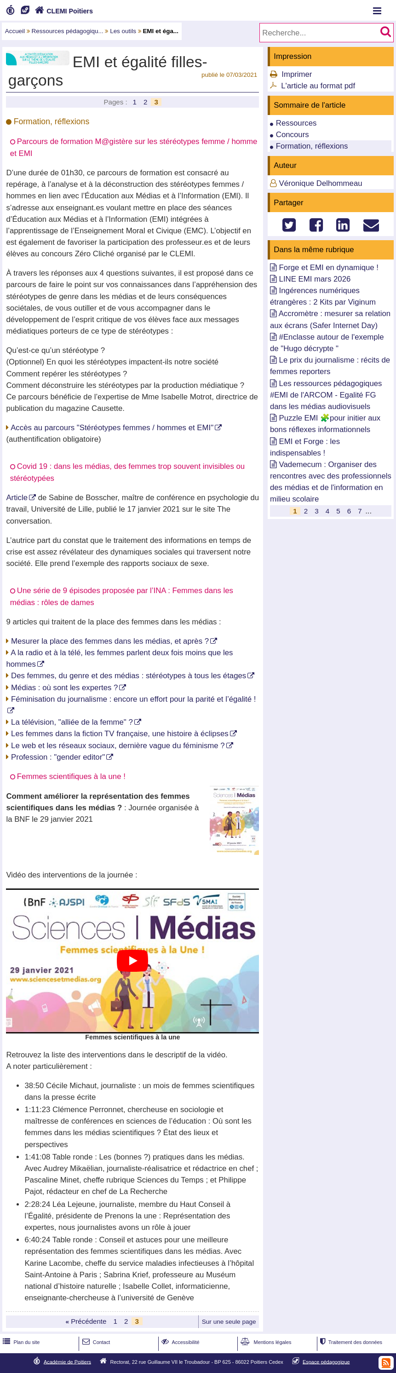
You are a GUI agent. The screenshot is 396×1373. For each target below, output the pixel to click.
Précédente (85, 1321)
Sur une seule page (229, 1321)
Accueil (15, 31)
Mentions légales (265, 1342)
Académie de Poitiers (67, 1361)
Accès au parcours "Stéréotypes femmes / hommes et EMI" (112, 427)
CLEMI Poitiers (63, 11)
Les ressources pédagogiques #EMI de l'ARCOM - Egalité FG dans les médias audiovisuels (326, 395)
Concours (292, 134)
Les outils (123, 31)
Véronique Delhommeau (320, 183)
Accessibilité (180, 1342)
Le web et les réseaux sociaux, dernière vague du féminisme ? (118, 745)
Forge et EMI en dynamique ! (329, 267)
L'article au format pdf (318, 85)
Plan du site (20, 1342)
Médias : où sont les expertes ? (64, 687)
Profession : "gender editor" (58, 757)
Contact (95, 1342)
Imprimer (296, 74)
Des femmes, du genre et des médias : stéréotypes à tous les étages (128, 675)
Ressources (296, 123)
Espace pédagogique (326, 1361)
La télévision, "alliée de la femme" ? (72, 722)
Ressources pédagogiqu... (67, 31)
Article (17, 497)
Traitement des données (350, 1342)
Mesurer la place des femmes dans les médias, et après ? (110, 641)
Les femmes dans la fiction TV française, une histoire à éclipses (120, 733)
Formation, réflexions (312, 146)
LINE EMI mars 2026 (315, 279)
